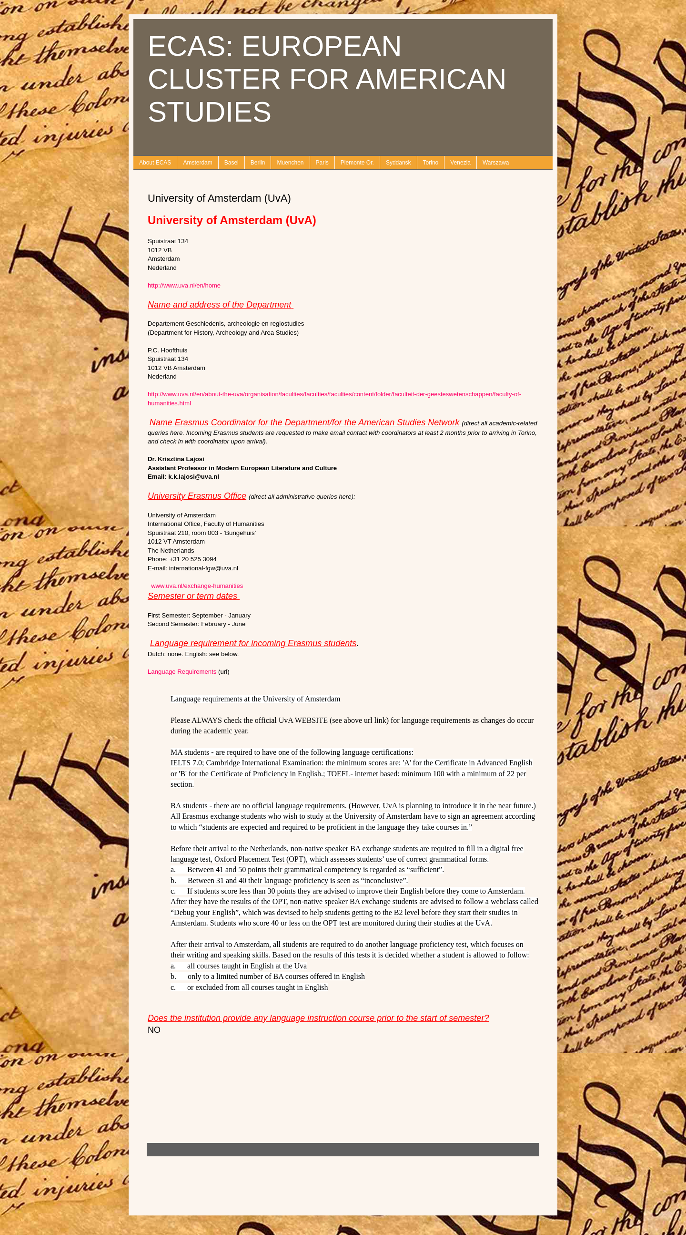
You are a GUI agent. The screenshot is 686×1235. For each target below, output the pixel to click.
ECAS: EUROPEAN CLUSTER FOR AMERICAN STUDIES (327, 79)
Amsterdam (197, 162)
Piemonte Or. (357, 162)
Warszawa (496, 162)
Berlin (258, 162)
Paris (322, 162)
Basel (231, 162)
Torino (431, 162)
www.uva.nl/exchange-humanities (197, 585)
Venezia (460, 162)
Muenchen (290, 162)
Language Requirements (182, 671)
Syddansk (398, 162)
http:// (184, 285)
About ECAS (155, 162)
